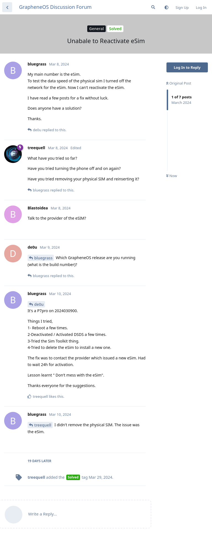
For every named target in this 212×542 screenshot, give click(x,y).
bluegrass (43, 258)
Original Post (178, 83)
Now (171, 175)
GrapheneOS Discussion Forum (55, 7)
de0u (39, 304)
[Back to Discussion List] (7, 7)
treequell (42, 425)
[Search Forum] (153, 7)
